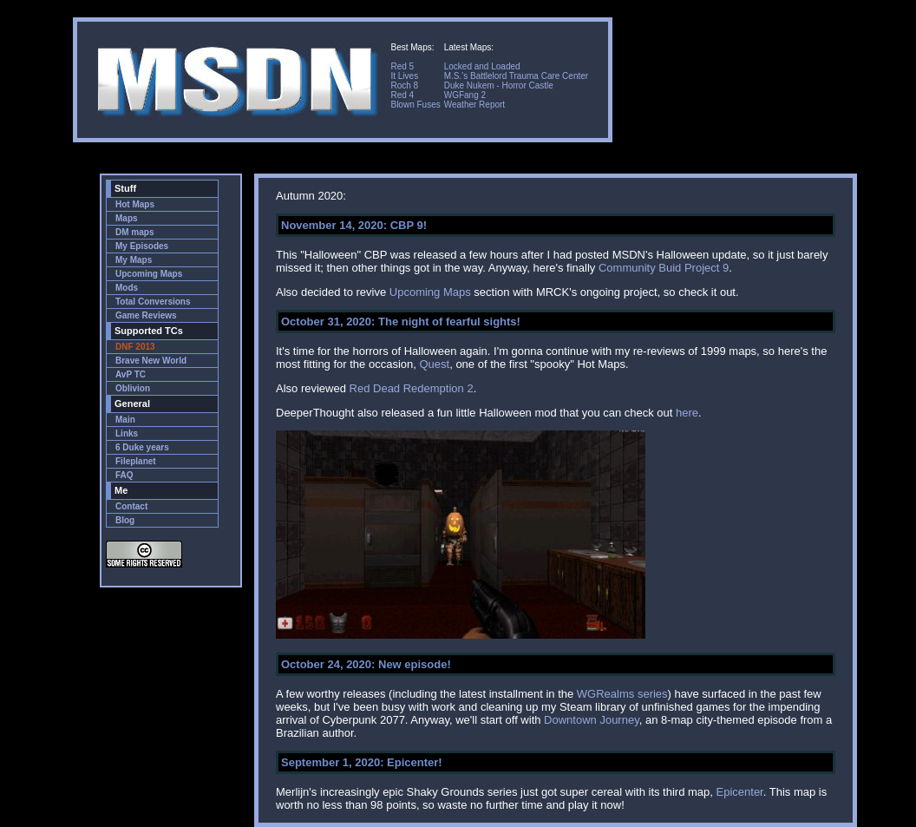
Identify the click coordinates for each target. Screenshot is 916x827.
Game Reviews (146, 315)
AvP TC (130, 374)
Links (126, 433)
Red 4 (402, 95)
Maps (126, 218)
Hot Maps (134, 204)
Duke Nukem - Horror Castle (498, 85)
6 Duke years (142, 447)
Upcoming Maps (148, 274)
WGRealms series (622, 693)
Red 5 (402, 66)
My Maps (133, 260)
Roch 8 (404, 85)
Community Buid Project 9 (664, 267)
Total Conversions (153, 301)
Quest (434, 364)
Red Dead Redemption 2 (412, 388)
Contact (131, 506)
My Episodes (141, 246)
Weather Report (474, 104)
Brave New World (150, 360)
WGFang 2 (465, 95)
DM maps (134, 232)
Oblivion (132, 388)
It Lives (404, 76)
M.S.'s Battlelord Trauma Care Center (516, 76)
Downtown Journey (591, 719)
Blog (124, 520)
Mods (126, 287)
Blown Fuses (415, 104)
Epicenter (739, 791)
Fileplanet (135, 461)
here (687, 412)
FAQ (124, 475)
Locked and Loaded (482, 66)
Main (125, 419)
